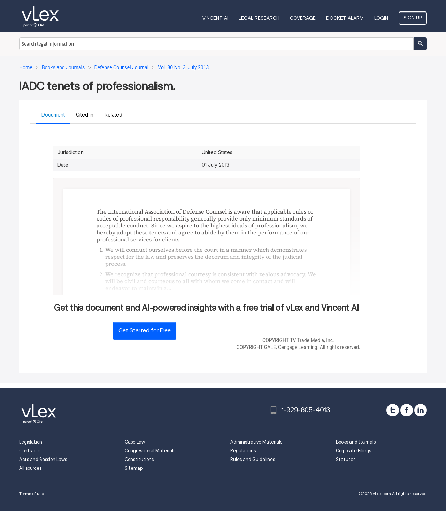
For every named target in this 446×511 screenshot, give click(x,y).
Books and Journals (356, 442)
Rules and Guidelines (252, 459)
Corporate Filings (353, 450)
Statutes (345, 459)
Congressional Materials (150, 450)
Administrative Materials (256, 442)
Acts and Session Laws (43, 459)
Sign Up (412, 18)
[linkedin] (420, 410)
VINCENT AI (215, 18)
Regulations (243, 450)
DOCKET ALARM (345, 18)
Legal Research (259, 18)
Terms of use (31, 493)
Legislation (30, 442)
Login (381, 18)
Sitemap (134, 468)
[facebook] (406, 410)
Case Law (135, 442)
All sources (30, 468)
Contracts (29, 450)
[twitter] (392, 410)
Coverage (303, 18)
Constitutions (139, 459)
